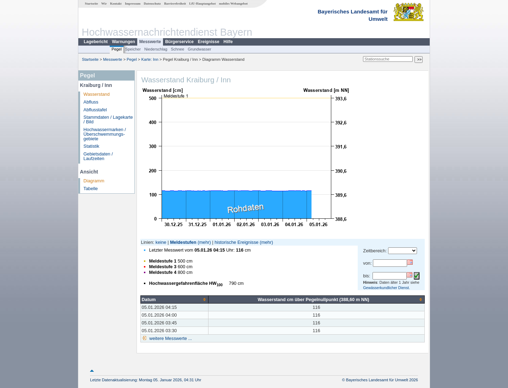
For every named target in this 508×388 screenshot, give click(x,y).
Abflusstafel (95, 109)
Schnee (177, 49)
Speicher (133, 49)
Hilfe (228, 41)
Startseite (91, 3)
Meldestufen (183, 242)
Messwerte (150, 41)
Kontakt (116, 3)
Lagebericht (96, 41)
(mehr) (204, 242)
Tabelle (91, 188)
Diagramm (94, 180)
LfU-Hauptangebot (202, 3)
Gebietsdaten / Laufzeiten (98, 156)
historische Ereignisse (236, 242)
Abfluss (91, 102)
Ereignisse (208, 41)
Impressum (132, 3)
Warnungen (123, 41)
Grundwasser (199, 49)
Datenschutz (152, 3)
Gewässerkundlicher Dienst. (386, 288)
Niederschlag (155, 49)
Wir (104, 3)
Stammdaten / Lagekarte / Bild (108, 119)
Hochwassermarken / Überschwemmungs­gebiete (105, 134)
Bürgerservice (179, 41)
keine (161, 242)
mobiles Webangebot (233, 3)
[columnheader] (174, 299)
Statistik (91, 146)
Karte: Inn (150, 59)
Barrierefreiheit (175, 3)
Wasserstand (97, 94)
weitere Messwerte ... (170, 338)
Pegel (116, 49)
